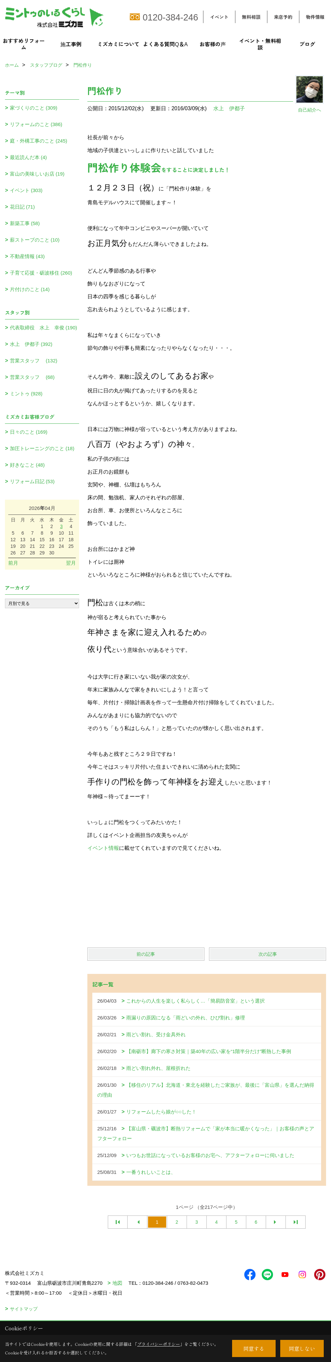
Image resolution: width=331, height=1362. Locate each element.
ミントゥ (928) (26, 393)
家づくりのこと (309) (33, 108)
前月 (13, 563)
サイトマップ (24, 1309)
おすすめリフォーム (24, 44)
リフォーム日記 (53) (32, 481)
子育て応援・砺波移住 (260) (41, 273)
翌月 (71, 563)
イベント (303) (26, 190)
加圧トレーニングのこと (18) (42, 448)
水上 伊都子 (229, 108)
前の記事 (145, 954)
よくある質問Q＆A (165, 44)
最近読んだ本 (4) (28, 157)
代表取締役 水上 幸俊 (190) (43, 327)
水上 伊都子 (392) (31, 344)
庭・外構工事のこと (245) (38, 141)
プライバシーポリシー (158, 1344)
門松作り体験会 (124, 167)
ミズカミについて (118, 44)
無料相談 (251, 17)
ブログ (307, 44)
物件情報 (315, 17)
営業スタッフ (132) (33, 360)
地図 (117, 1283)
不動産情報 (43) (27, 256)
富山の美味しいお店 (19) (37, 174)
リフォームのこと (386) (36, 124)
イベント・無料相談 (260, 44)
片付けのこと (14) (30, 289)
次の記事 (267, 954)
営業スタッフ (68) (32, 377)
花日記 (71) (22, 207)
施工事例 (70, 44)
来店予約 (283, 17)
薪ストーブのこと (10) (35, 240)
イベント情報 (103, 848)
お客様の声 (212, 44)
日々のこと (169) (28, 432)
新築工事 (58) (25, 223)
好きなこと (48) (27, 465)
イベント (219, 17)
